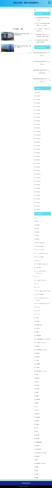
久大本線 (37, 328)
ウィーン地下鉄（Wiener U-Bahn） (42, 253)
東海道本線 (38, 417)
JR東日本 (37, 232)
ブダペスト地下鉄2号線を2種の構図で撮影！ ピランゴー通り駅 (42, 24)
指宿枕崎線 (38, 399)
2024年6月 (38, 152)
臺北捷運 (37, 438)
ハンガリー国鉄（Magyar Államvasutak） (43, 290)
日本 (37, 406)
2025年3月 (38, 120)
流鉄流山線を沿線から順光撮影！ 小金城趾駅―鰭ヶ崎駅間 (42, 41)
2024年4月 (38, 159)
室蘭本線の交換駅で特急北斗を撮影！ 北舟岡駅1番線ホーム (23, 34)
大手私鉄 (37, 367)
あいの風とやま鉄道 (39, 246)
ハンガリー (38, 287)
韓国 (37, 459)
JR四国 (37, 228)
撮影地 (37, 403)
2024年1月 (38, 170)
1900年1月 (38, 209)
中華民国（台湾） (39, 324)
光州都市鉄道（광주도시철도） (41, 349)
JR (36, 217)
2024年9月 (38, 142)
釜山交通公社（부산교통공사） (41, 452)
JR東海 (37, 235)
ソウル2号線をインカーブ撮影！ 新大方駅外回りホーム (43, 29)
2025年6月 (38, 110)
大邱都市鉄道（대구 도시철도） (42, 371)
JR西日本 (37, 239)
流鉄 (37, 427)
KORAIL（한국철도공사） (40, 242)
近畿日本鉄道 (38, 449)
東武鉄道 (37, 413)
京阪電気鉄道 (38, 335)
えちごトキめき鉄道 (39, 256)
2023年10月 (38, 181)
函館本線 (37, 353)
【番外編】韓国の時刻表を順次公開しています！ (42, 18)
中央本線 (37, 321)
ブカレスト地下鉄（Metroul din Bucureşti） (41, 299)
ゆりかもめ (38, 310)
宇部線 (37, 374)
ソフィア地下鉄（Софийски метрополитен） (41, 272)
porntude (42, 81)
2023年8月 (38, 188)
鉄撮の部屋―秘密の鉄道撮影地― (26, 2)
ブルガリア (38, 307)
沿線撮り (37, 424)
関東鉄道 (37, 456)
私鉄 (37, 431)
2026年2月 (38, 92)
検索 (35, 9)
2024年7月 (38, 149)
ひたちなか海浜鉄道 (39, 294)
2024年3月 (38, 163)
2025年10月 (38, 95)
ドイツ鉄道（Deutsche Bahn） (41, 280)
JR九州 (37, 221)
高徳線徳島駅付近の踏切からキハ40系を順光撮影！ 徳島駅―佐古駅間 (42, 35)
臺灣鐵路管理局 (39, 442)
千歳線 (37, 360)
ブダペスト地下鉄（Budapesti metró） (43, 303)
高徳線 (37, 474)
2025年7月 (38, 106)
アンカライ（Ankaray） (40, 249)
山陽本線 (37, 388)
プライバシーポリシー (26, 483)
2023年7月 (38, 191)
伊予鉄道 (37, 346)
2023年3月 (38, 206)
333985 (42, 55)
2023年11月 (38, 177)
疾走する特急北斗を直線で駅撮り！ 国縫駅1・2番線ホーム (23, 46)
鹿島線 (37, 477)
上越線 (37, 317)
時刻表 (37, 410)
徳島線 (37, 395)
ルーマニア (38, 314)
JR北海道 (37, 224)
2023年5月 (38, 198)
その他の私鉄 (38, 267)
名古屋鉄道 (38, 363)
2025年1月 (38, 127)
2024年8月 (38, 145)
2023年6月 (38, 195)
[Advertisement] (17, 16)
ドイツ (37, 276)
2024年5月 (38, 156)
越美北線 (37, 445)
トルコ (37, 283)
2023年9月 (38, 184)
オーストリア (38, 260)
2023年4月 (38, 202)
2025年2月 (38, 124)
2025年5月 (38, 113)
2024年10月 (38, 138)
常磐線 (37, 392)
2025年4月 (38, 117)
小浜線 (37, 381)
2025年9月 (38, 99)
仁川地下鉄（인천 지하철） (41, 342)
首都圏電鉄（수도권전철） (41, 463)
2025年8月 (38, 103)
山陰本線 (37, 385)
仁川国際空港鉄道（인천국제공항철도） (43, 339)
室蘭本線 (37, 378)
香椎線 (37, 466)
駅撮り (37, 470)
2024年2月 (38, 166)
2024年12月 (38, 131)
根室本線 (37, 420)
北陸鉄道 (37, 356)
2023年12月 (38, 174)
